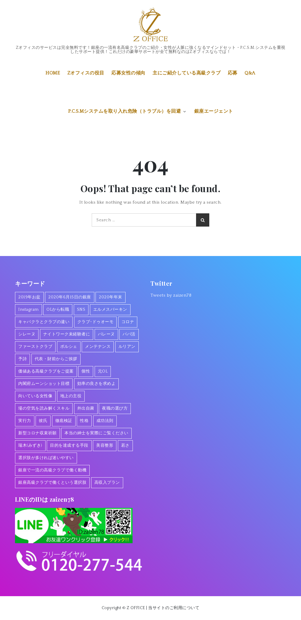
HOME (53, 73)
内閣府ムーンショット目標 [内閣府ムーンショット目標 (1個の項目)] (43, 383)
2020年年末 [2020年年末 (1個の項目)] (110, 297)
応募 (233, 73)
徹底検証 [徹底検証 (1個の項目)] (63, 420)
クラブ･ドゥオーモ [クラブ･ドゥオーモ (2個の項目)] (95, 322)
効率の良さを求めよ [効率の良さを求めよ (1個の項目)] (96, 383)
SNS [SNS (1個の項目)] (81, 309)
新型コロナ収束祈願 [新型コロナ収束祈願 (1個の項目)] (37, 433)
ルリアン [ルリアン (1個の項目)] (127, 346)
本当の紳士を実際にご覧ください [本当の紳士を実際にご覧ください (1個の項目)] (96, 433)
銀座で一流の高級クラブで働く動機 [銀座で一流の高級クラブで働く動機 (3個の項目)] (52, 470)
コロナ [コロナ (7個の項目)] (127, 322)
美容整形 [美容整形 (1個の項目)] (104, 445)
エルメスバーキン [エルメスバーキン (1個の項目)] (110, 309)
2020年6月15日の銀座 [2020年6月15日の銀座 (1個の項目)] (69, 297)
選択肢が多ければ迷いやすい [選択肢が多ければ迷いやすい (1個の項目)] (46, 458)
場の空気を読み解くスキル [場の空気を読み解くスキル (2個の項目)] (43, 408)
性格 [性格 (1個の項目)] (84, 420)
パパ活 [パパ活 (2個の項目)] (129, 334)
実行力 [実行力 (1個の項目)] (24, 420)
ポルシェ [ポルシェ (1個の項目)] (68, 346)
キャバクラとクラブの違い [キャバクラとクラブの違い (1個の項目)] (43, 322)
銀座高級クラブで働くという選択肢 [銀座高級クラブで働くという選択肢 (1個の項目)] (52, 482)
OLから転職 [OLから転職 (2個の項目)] (57, 309)
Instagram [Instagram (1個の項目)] (28, 309)
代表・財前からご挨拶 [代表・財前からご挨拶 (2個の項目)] (56, 359)
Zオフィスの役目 (85, 73)
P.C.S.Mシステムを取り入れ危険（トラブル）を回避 (127, 111)
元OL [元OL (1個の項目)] (103, 371)
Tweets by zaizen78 (170, 295)
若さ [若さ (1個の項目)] (125, 445)
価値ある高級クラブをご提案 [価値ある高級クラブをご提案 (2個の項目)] (46, 371)
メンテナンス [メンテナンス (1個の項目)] (98, 346)
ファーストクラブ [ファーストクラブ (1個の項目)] (35, 346)
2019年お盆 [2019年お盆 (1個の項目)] (29, 297)
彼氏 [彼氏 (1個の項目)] (43, 420)
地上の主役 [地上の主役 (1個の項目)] (71, 396)
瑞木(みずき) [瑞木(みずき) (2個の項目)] (30, 445)
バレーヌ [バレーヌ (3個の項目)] (106, 334)
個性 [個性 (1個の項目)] (85, 371)
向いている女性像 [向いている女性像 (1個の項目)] (35, 396)
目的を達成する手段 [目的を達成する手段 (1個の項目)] (69, 445)
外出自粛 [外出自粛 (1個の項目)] (85, 408)
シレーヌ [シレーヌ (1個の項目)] (26, 334)
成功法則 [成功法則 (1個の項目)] (104, 420)
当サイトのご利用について (173, 608)
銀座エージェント (213, 111)
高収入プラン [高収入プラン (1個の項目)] (107, 482)
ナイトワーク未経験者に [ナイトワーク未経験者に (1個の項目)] (66, 334)
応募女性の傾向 (128, 73)
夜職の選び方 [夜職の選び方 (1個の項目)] (115, 408)
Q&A (250, 73)
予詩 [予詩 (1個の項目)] (22, 359)
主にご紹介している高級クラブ (186, 73)
